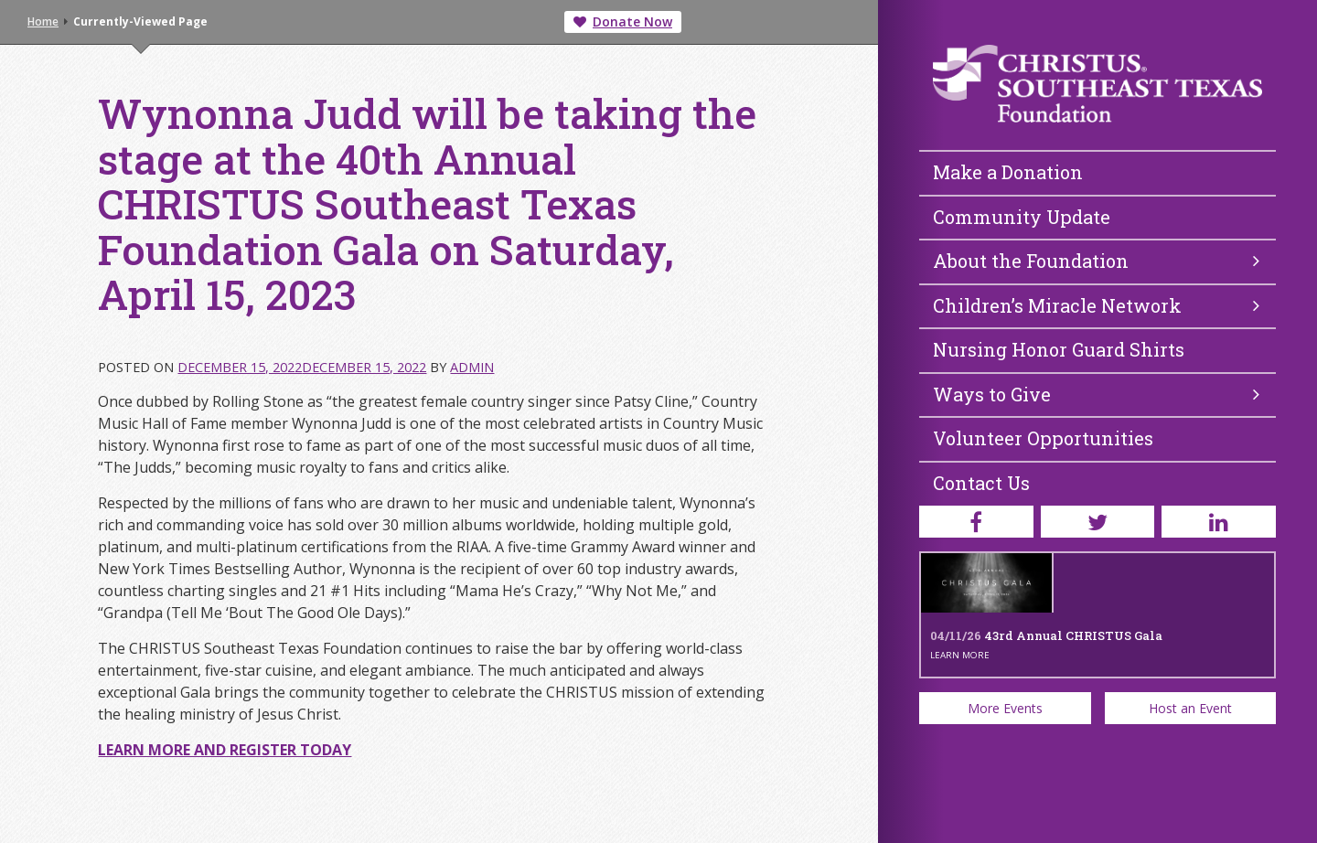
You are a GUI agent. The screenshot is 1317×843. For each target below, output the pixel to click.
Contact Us (981, 483)
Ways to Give (1096, 394)
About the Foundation (1096, 260)
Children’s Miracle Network (1096, 305)
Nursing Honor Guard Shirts (1058, 349)
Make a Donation (1008, 172)
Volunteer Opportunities (1043, 438)
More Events (1005, 708)
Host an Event (1190, 708)
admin (472, 367)
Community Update (1021, 217)
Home (43, 21)
